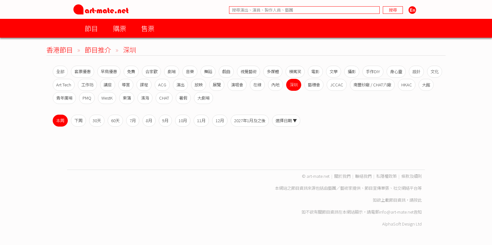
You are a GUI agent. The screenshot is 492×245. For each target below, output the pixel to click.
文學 (333, 71)
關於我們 (342, 176)
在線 (257, 85)
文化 (434, 71)
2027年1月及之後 (249, 120)
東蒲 (127, 98)
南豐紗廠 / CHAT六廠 (372, 85)
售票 (147, 28)
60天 (115, 120)
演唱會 (237, 85)
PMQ (87, 98)
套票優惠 (82, 71)
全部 (60, 71)
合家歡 (151, 71)
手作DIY (373, 71)
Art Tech (63, 85)
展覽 (217, 85)
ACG (162, 85)
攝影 (352, 71)
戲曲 (226, 71)
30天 (97, 120)
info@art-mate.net (396, 212)
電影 (315, 71)
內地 (275, 85)
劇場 (172, 71)
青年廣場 (64, 98)
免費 (131, 71)
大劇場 (203, 98)
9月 (165, 120)
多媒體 (273, 71)
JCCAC (336, 85)
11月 (201, 120)
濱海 (145, 98)
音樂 (190, 71)
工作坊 (87, 85)
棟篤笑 (295, 71)
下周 (78, 120)
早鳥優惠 (109, 71)
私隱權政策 (386, 176)
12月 (220, 120)
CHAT (164, 98)
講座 (108, 85)
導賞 (126, 85)
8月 (149, 120)
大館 (426, 85)
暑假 (183, 98)
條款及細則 (411, 176)
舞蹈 (208, 71)
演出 (180, 85)
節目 (91, 28)
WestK (107, 98)
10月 (183, 120)
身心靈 (396, 71)
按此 (418, 200)
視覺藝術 (248, 71)
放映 (199, 85)
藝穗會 (314, 85)
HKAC (406, 85)
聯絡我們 (363, 176)
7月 (133, 120)
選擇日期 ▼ (286, 120)
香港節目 (59, 49)
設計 (416, 71)
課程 (144, 85)
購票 (119, 28)
